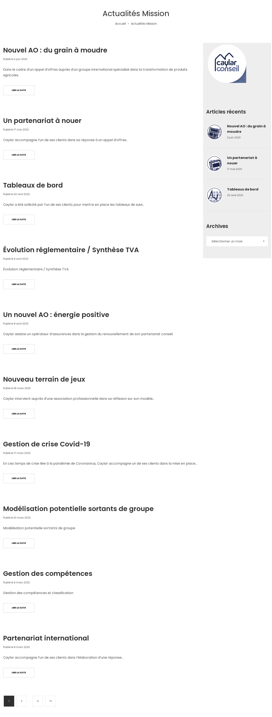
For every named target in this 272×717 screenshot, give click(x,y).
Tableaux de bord (33, 185)
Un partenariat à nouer (42, 120)
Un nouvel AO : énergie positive (56, 314)
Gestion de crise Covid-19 (46, 444)
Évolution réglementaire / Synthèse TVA (71, 249)
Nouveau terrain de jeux (44, 379)
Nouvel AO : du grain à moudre (55, 50)
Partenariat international (46, 638)
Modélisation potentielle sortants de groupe (78, 508)
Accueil (120, 24)
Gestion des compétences (47, 573)
